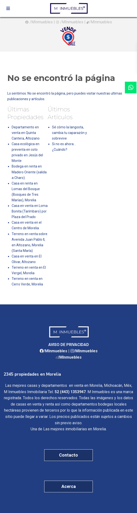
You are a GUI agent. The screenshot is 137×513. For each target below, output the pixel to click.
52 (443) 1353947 (70, 391)
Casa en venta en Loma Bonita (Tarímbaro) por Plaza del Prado (30, 211)
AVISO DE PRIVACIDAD (68, 344)
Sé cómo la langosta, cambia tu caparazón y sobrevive (69, 132)
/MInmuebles (41, 22)
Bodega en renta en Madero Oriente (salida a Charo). (29, 171)
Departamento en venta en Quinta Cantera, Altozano (26, 132)
